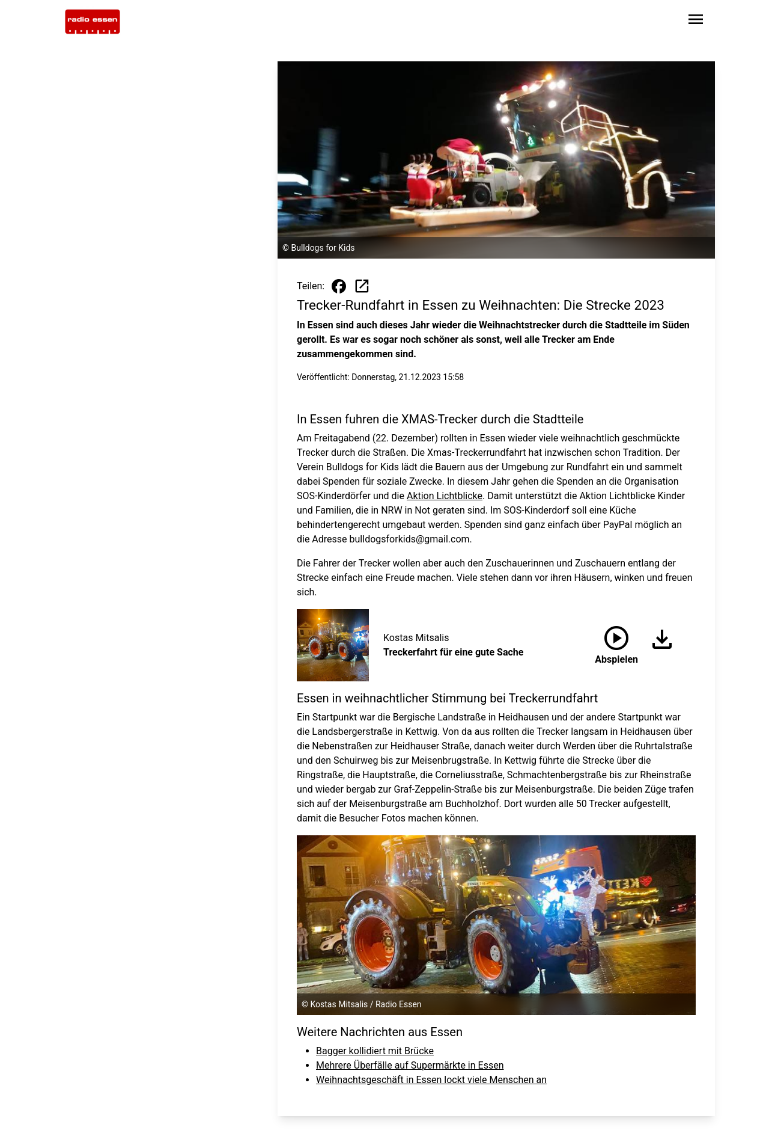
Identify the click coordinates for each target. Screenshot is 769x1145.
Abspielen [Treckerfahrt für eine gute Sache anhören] (616, 643)
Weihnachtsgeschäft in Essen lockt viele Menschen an (431, 1079)
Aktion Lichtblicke (444, 496)
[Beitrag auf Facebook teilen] (339, 286)
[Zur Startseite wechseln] (92, 21)
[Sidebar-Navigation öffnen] (695, 21)
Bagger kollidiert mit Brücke (375, 1051)
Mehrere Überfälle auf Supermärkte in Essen (409, 1065)
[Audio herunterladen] (657, 645)
